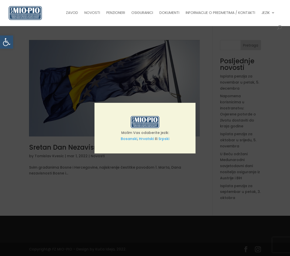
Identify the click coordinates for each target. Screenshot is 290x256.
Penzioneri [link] (115, 13)
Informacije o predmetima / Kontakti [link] (220, 13)
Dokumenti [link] (169, 13)
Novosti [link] (92, 13)
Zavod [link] (72, 13)
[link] (6, 42)
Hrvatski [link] (146, 138)
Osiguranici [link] (142, 13)
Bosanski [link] (129, 138)
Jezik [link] (265, 13)
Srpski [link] (163, 138)
